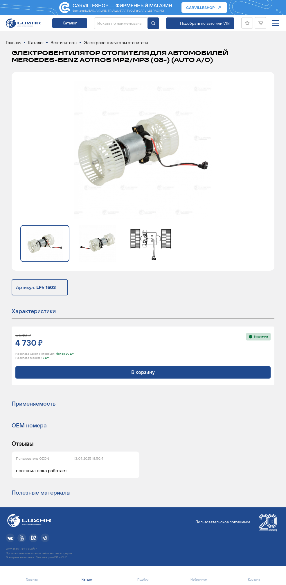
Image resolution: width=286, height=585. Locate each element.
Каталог (70, 23)
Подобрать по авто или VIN (205, 23)
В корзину (143, 372)
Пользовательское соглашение (222, 522)
